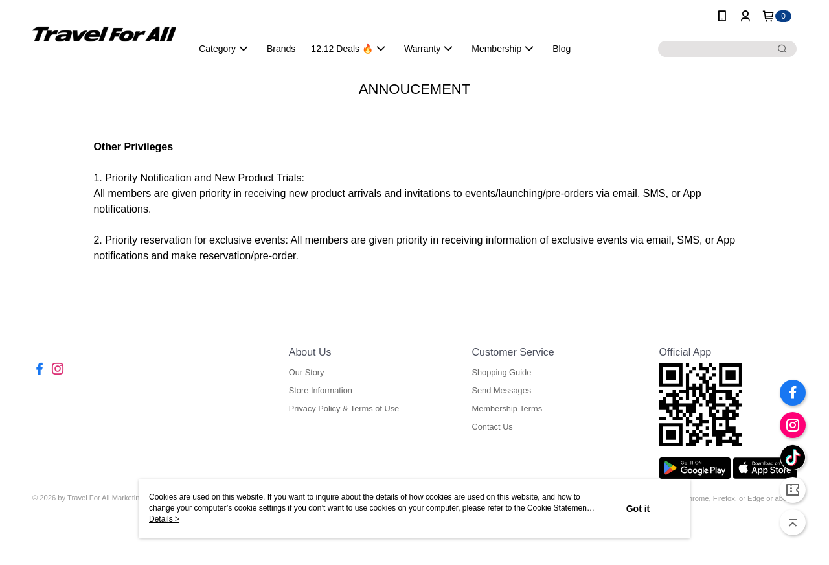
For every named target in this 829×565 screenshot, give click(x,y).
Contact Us (491, 427)
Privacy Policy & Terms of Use (344, 408)
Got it (638, 508)
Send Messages (501, 390)
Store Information (320, 390)
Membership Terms (506, 408)
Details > (164, 519)
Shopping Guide (501, 372)
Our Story (306, 372)
